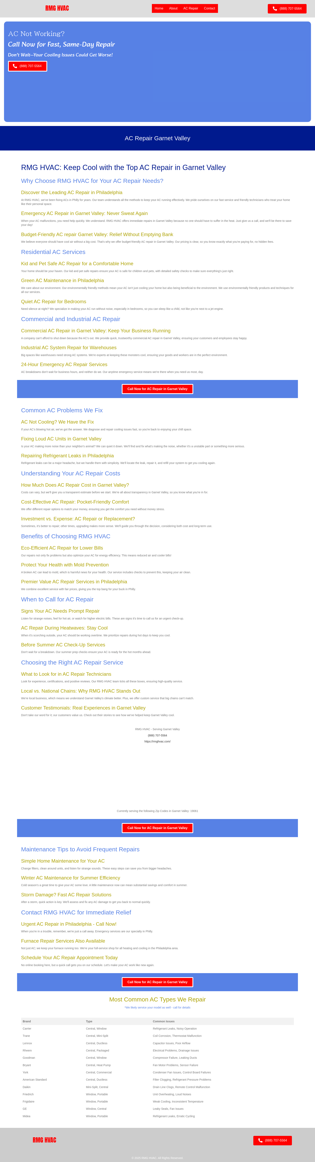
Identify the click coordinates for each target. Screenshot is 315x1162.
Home (159, 8)
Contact (209, 8)
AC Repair (190, 8)
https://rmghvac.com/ (157, 741)
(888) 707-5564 (157, 735)
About (173, 8)
